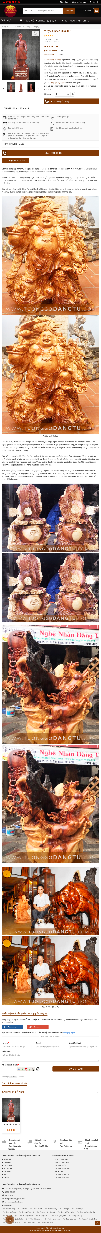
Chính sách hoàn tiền (62, 1168)
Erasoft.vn (67, 1230)
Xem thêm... (48, 90)
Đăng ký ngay (69, 1033)
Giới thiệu (40, 21)
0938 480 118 (13, 1)
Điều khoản (59, 1171)
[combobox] (29, 10)
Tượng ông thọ (60, 1215)
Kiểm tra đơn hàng (61, 1159)
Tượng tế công (76, 1215)
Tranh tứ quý (52, 1209)
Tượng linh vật (28, 1215)
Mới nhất (13, 1077)
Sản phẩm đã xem (13, 1091)
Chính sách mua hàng (16, 108)
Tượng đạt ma (71, 1219)
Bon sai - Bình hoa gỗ (47, 1212)
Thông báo (8, 1168)
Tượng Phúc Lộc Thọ (89, 1219)
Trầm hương (10, 1209)
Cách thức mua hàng (62, 1162)
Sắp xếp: (5, 1077)
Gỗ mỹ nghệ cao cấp (52, 60)
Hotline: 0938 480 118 (52, 153)
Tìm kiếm (69, 11)
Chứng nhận (74, 21)
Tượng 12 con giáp (67, 1212)
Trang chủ (29, 21)
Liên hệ (86, 21)
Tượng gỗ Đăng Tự (11, 1124)
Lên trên (97, 1223)
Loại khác (17, 27)
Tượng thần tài (44, 1215)
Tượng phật (31, 1222)
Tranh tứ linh (37, 1209)
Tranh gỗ (66, 1209)
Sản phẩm (51, 21)
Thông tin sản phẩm (15, 160)
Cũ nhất (21, 1077)
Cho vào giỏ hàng (60, 101)
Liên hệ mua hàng (14, 144)
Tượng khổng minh (35, 1219)
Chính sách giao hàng (62, 1177)
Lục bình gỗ (79, 1209)
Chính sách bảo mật (62, 1174)
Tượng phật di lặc (47, 1222)
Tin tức (63, 21)
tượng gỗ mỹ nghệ (57, 83)
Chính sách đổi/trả (61, 1165)
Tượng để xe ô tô (28, 1212)
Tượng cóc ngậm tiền (87, 1212)
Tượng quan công (54, 1219)
